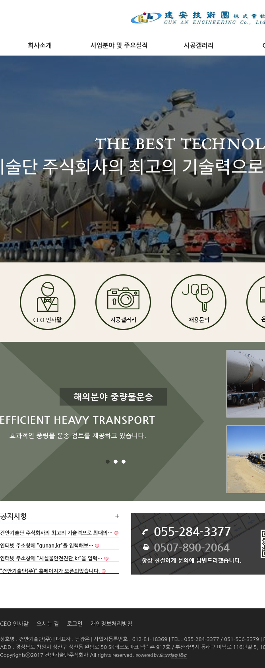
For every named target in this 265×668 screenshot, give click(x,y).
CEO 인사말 (14, 624)
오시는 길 (48, 624)
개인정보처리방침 (111, 624)
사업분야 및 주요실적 (119, 46)
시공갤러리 (198, 46)
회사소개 (40, 46)
